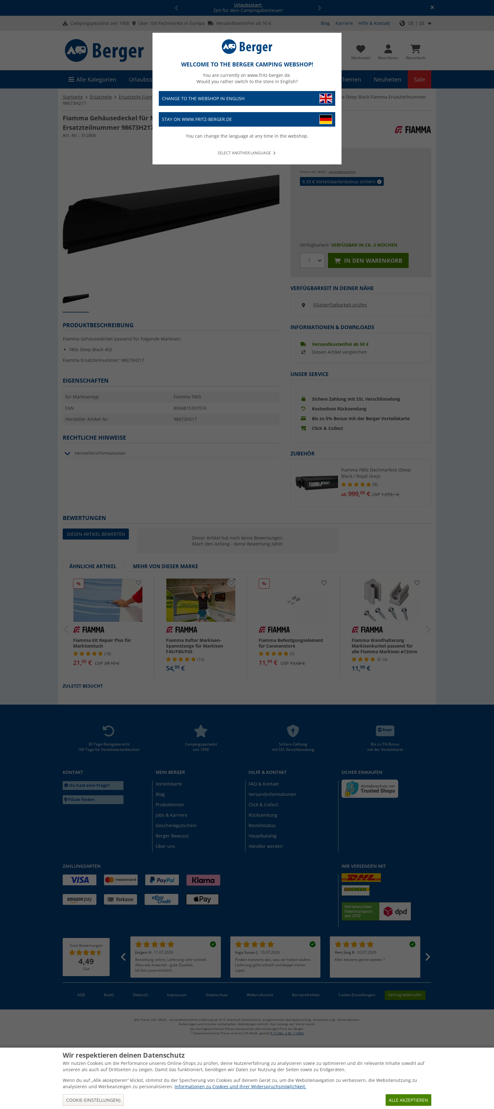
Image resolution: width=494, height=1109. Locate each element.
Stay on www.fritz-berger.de (247, 119)
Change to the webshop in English (247, 98)
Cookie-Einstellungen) (93, 1100)
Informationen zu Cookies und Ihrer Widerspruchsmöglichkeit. (240, 1086)
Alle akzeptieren (408, 1100)
